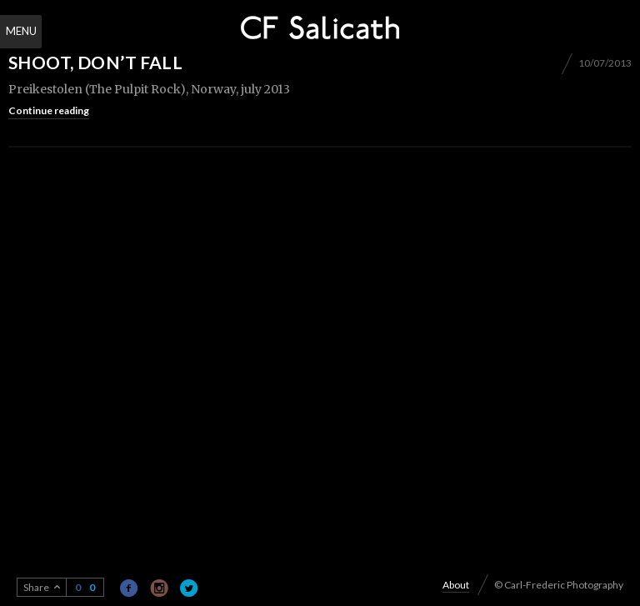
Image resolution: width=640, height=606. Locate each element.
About (455, 584)
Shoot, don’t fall (95, 62)
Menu (21, 31)
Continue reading (48, 110)
